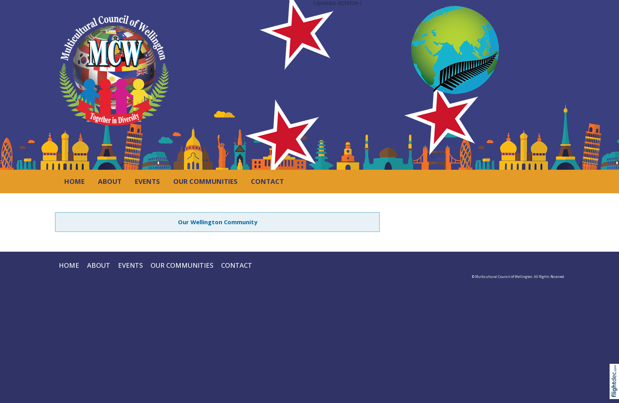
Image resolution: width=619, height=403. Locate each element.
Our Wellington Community (217, 222)
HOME (74, 181)
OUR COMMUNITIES (205, 181)
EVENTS (147, 181)
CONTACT (267, 181)
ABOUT (110, 181)
